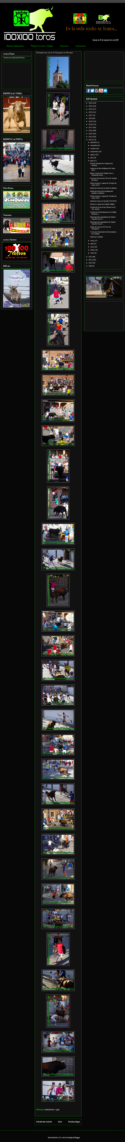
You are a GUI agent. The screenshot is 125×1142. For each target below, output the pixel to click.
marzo (92, 247)
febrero (93, 250)
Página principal (15, 46)
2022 (90, 112)
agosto (93, 154)
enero (92, 253)
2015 (90, 133)
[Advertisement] (16, 75)
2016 (90, 130)
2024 (90, 106)
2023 (90, 109)
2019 (90, 121)
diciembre (93, 142)
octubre (93, 148)
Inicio (60, 1122)
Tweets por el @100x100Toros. (14, 58)
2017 (90, 127)
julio (91, 158)
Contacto (81, 46)
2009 (90, 266)
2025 (90, 103)
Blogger (77, 1138)
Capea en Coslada (96, 237)
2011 (90, 260)
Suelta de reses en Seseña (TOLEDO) (103, 201)
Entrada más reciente (44, 1122)
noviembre (94, 145)
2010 (90, 263)
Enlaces (64, 46)
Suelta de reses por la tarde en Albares (103, 188)
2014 (90, 137)
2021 (90, 115)
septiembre (94, 151)
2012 (90, 257)
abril (92, 244)
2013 (90, 140)
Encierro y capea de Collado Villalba (102, 204)
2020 (90, 118)
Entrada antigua (74, 1122)
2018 (90, 124)
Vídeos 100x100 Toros (42, 46)
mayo (92, 241)
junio (92, 161)
